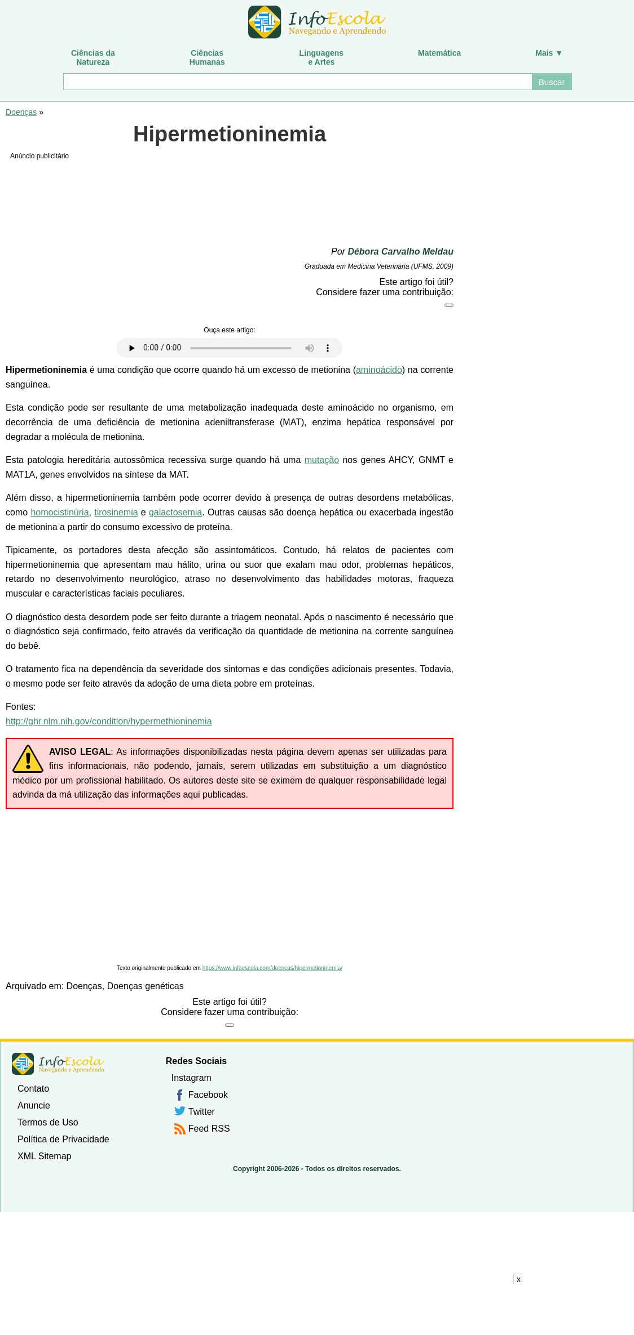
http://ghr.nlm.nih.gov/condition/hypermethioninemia (109, 721)
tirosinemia (116, 512)
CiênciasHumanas (207, 57)
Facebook (208, 1095)
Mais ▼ (549, 52)
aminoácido (379, 370)
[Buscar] (297, 82)
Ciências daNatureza (93, 57)
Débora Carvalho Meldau (400, 251)
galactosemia (175, 512)
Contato (33, 1088)
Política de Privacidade (63, 1139)
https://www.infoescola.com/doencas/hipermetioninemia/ (272, 968)
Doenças (21, 112)
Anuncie (33, 1105)
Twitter (201, 1111)
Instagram (191, 1078)
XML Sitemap (44, 1156)
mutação (322, 460)
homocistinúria (59, 512)
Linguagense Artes (322, 57)
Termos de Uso (47, 1122)
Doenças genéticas (145, 986)
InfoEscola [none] (58, 1064)
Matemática (439, 52)
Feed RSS (209, 1128)
